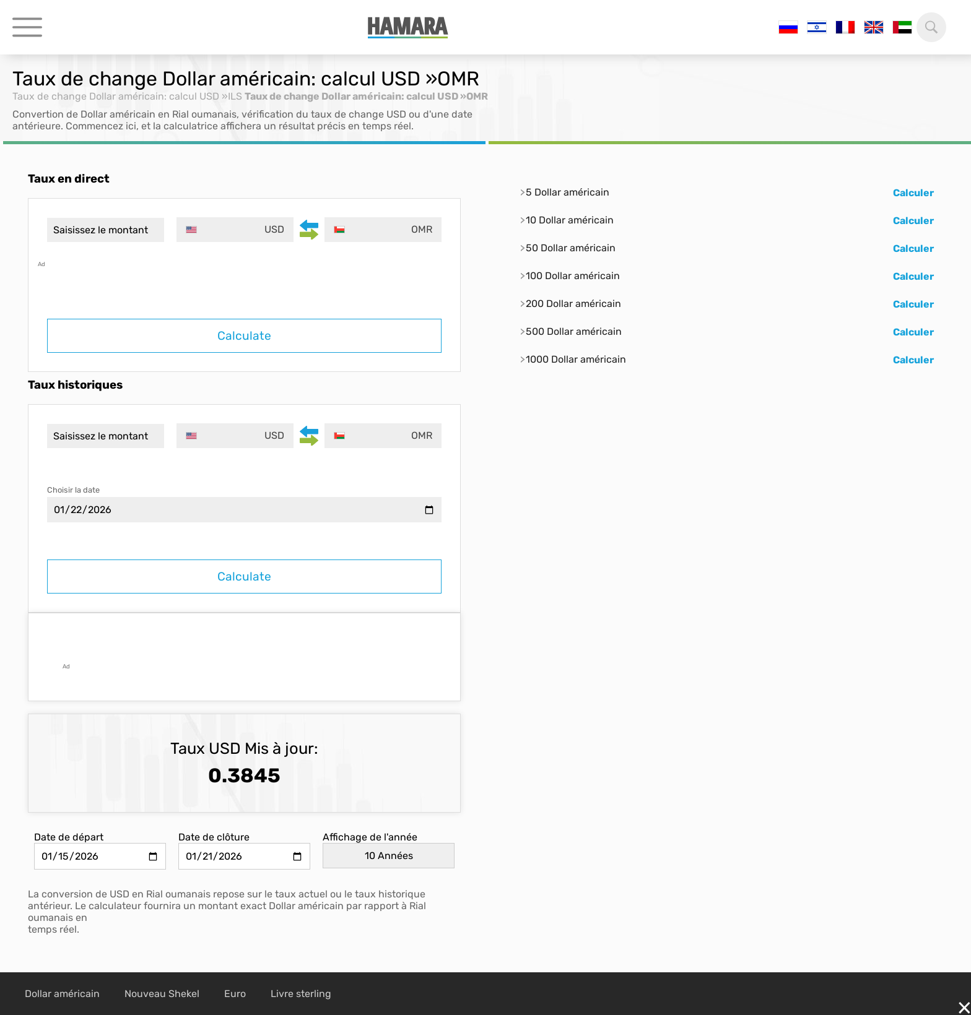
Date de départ (68, 837)
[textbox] (235, 229)
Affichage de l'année (370, 837)
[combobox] (235, 229)
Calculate (244, 336)
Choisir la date (73, 490)
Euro (235, 994)
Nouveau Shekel (161, 994)
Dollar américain (62, 994)
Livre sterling (301, 994)
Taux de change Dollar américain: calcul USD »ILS (127, 96)
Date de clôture (214, 837)
